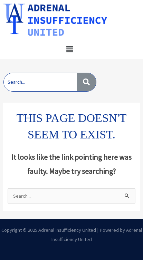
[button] (69, 49)
